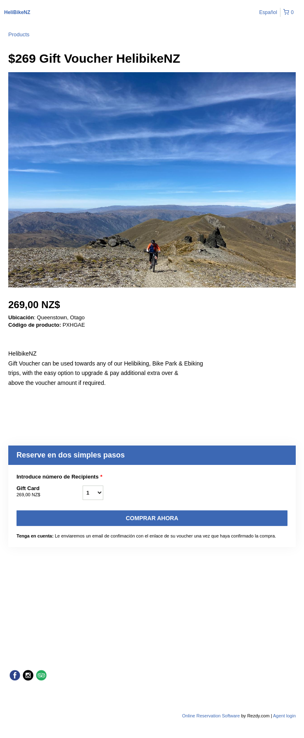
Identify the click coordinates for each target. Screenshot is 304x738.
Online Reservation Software (211, 715)
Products (18, 34)
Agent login (284, 715)
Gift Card (50, 491)
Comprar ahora (152, 518)
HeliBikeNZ (17, 12)
